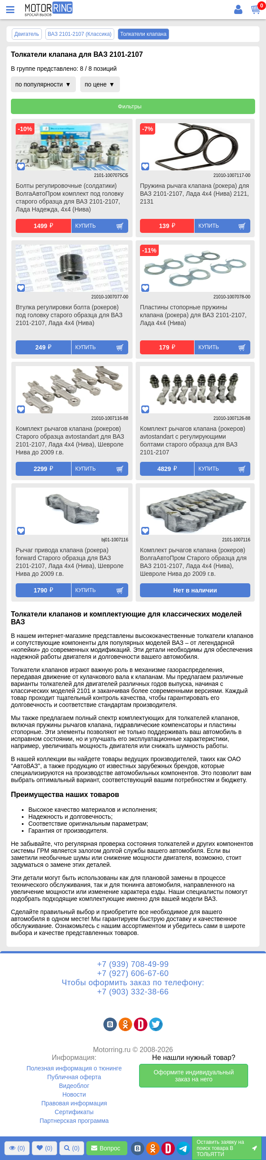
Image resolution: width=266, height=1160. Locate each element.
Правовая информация (74, 1103)
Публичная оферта (74, 1076)
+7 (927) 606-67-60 (133, 973)
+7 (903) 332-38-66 (133, 991)
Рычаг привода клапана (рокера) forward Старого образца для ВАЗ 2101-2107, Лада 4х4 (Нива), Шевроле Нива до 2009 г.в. (69, 562)
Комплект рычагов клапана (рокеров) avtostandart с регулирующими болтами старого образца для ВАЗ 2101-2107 (193, 440)
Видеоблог (74, 1085)
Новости (74, 1094)
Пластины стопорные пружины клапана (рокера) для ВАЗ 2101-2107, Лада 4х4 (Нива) (193, 315)
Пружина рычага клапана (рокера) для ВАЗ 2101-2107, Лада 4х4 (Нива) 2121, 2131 (194, 193)
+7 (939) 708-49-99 (133, 964)
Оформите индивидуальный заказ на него (193, 1076)
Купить (85, 226)
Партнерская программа (74, 1120)
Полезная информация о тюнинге (74, 1068)
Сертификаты (74, 1111)
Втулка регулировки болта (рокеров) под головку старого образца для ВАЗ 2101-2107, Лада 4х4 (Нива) (69, 315)
